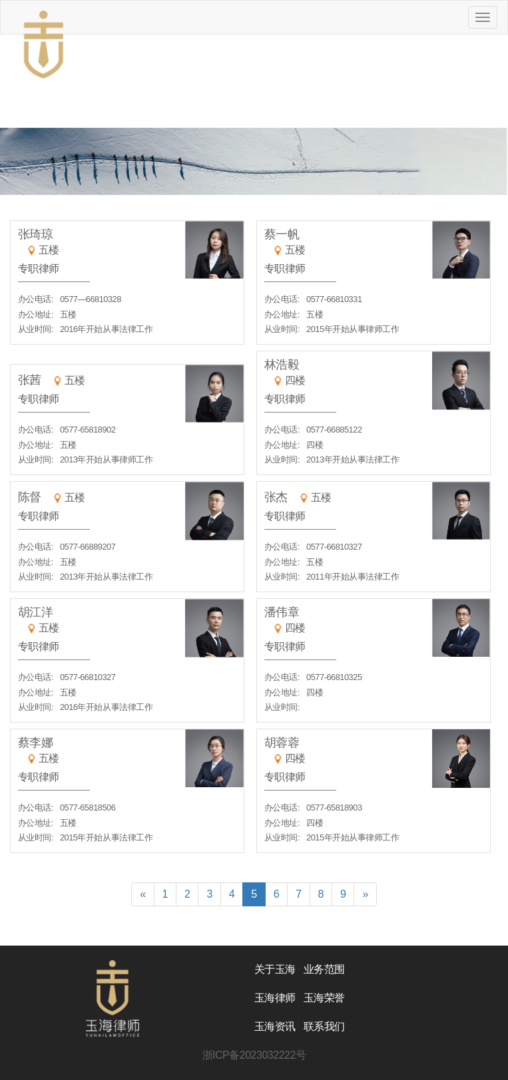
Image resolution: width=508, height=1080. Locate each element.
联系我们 (324, 1026)
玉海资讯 (275, 1026)
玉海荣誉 (324, 997)
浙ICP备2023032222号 (254, 1055)
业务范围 (324, 969)
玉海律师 (275, 997)
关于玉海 (275, 969)
